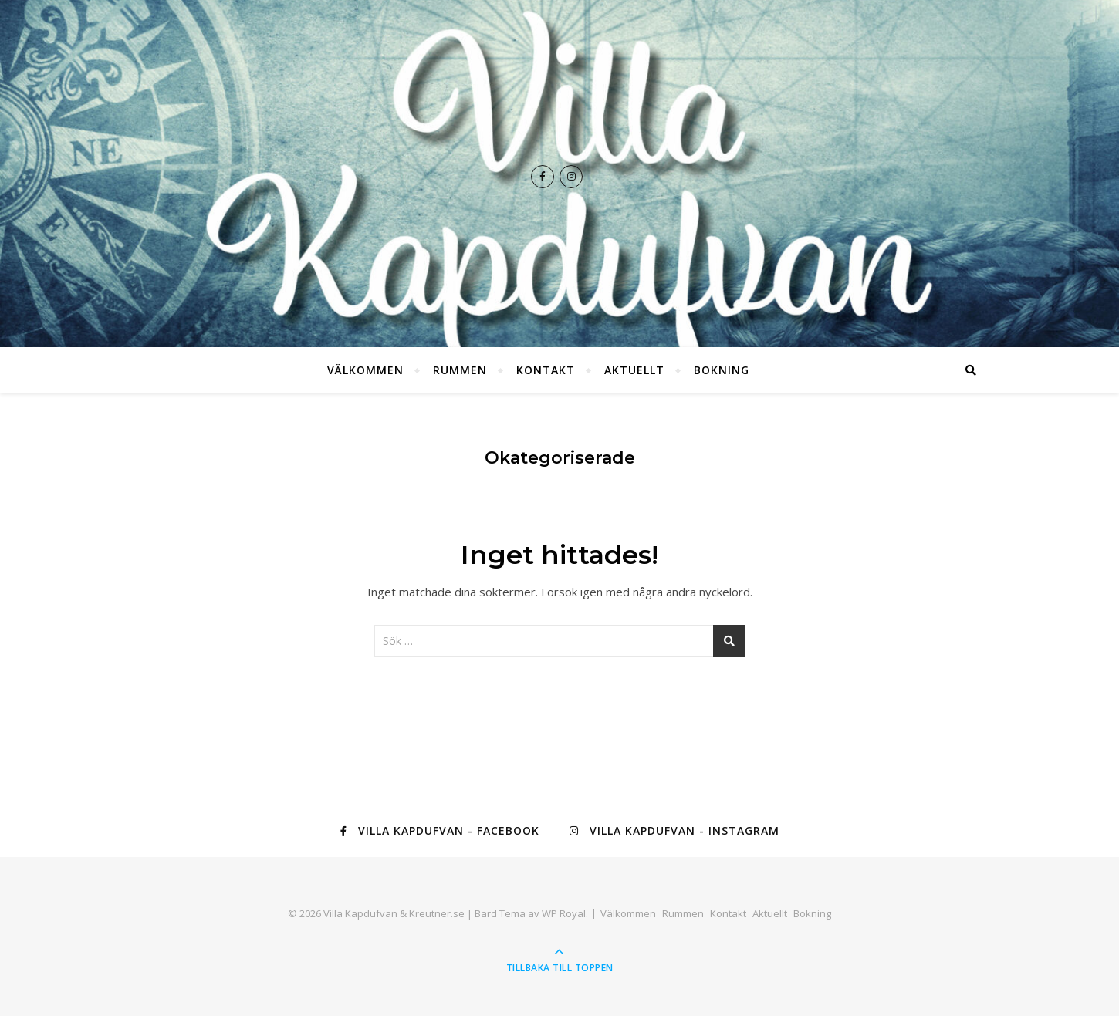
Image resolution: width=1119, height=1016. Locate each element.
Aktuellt (634, 370)
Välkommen (365, 370)
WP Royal (564, 913)
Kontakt (545, 370)
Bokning (721, 370)
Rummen (460, 370)
